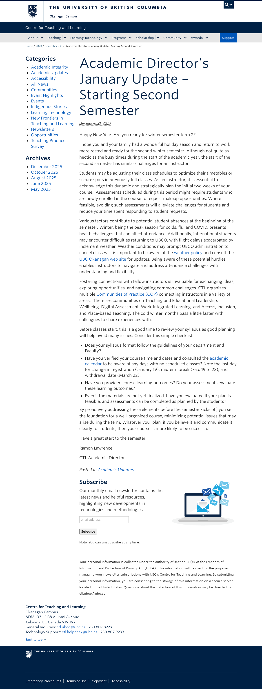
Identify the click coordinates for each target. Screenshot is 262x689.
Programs (119, 38)
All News (39, 84)
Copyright (99, 681)
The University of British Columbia (36, 11)
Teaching (54, 38)
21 (61, 46)
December (51, 46)
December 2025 (46, 166)
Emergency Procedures (43, 681)
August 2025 (43, 177)
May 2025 (41, 189)
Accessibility (43, 78)
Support (228, 38)
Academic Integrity (49, 67)
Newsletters (42, 129)
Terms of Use (77, 681)
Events (37, 101)
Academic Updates (49, 72)
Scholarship (145, 38)
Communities (44, 89)
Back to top (36, 639)
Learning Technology (86, 38)
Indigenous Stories (49, 106)
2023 (39, 46)
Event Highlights (47, 95)
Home (29, 46)
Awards (197, 38)
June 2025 (41, 183)
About (33, 38)
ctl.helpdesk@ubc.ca (80, 632)
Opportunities (44, 135)
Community (172, 38)
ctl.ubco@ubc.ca (71, 627)
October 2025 (44, 172)
